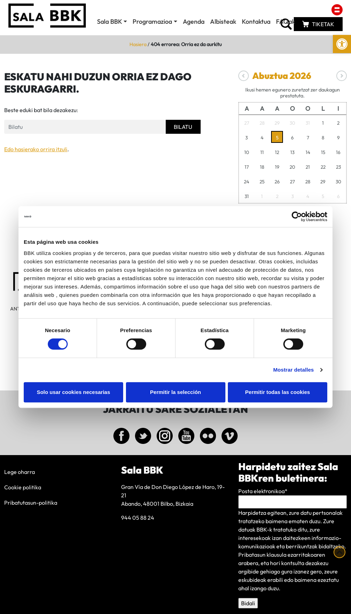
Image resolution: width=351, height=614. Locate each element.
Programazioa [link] (152, 21)
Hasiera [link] (138, 44)
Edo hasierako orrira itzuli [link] (35, 149)
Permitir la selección (175, 392)
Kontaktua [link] (256, 21)
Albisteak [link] (223, 21)
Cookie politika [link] (22, 487)
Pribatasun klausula (262, 554)
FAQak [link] (285, 21)
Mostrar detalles (293, 370)
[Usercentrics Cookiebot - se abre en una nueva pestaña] (296, 216)
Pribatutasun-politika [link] (30, 502)
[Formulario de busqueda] (85, 127)
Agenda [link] (193, 21)
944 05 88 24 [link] (137, 517)
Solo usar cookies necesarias (73, 392)
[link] (342, 44)
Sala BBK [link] (109, 21)
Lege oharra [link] (19, 471)
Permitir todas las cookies (277, 392)
